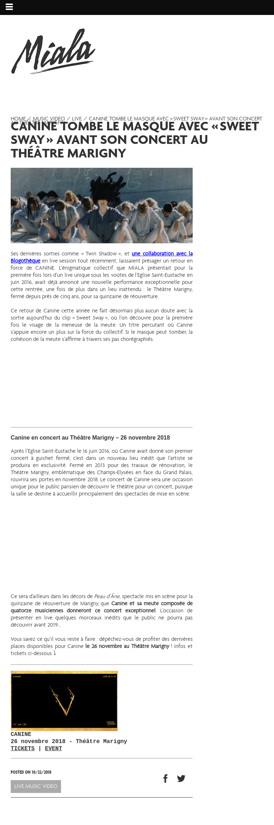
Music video (49, 119)
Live (77, 119)
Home (18, 119)
